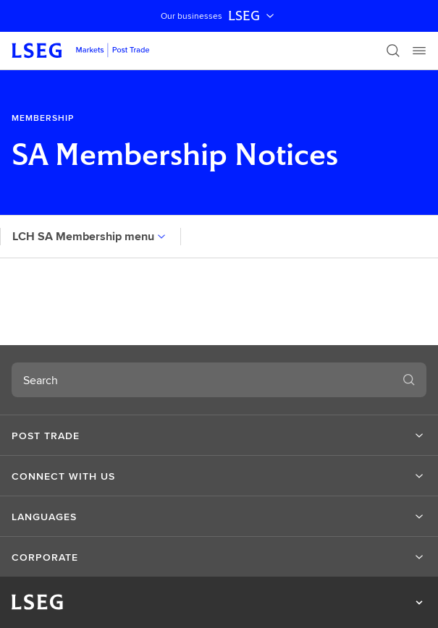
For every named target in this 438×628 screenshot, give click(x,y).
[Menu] (419, 51)
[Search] (393, 51)
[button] (219, 435)
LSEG (252, 16)
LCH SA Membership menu (90, 236)
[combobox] (202, 379)
